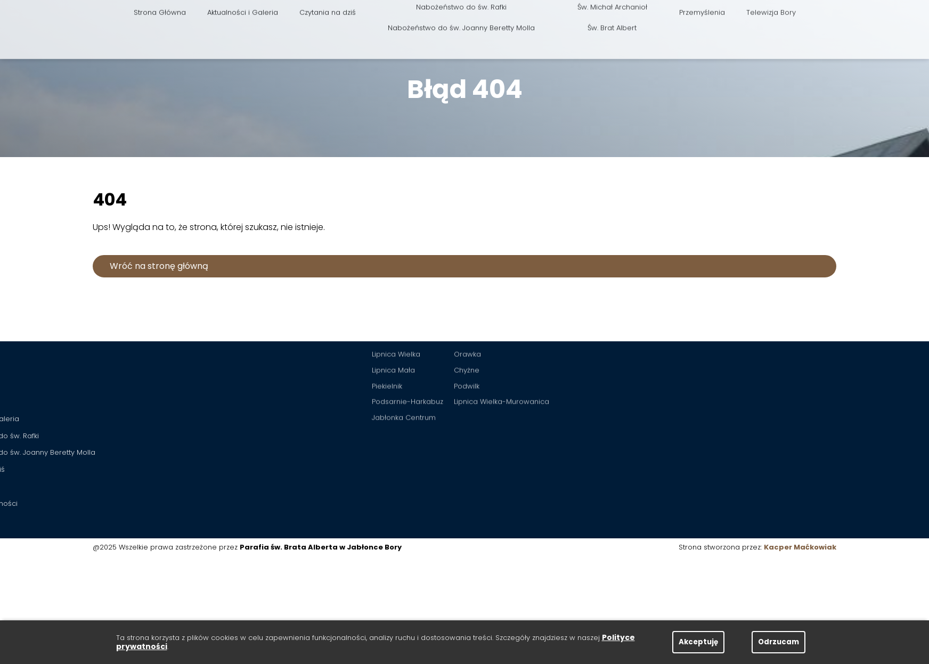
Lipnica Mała (393, 345)
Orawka (467, 329)
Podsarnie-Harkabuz (407, 377)
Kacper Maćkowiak (800, 547)
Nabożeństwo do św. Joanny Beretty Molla (461, 10)
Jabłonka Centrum (404, 393)
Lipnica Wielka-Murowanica (501, 377)
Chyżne (466, 345)
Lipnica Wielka (396, 329)
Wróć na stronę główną (159, 266)
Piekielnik (387, 361)
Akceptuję (698, 642)
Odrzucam (778, 642)
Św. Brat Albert (612, 10)
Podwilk (466, 361)
